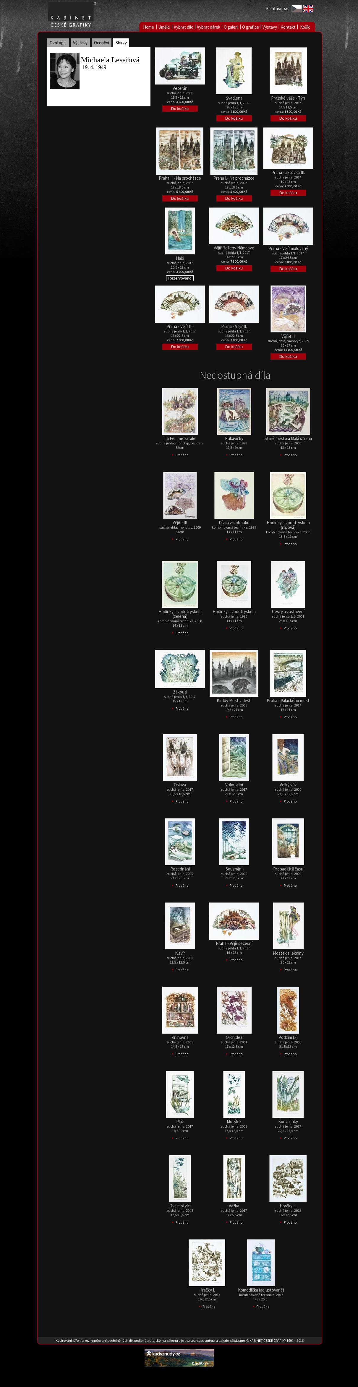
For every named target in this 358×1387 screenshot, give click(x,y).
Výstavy (270, 27)
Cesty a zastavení (288, 611)
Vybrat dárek (208, 27)
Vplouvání (234, 784)
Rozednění (180, 869)
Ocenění (101, 43)
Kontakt (288, 27)
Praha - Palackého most (288, 700)
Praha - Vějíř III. (179, 326)
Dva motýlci (180, 1206)
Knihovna (180, 1037)
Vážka (234, 1206)
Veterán (180, 88)
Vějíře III (180, 522)
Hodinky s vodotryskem (234, 611)
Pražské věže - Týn (288, 98)
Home (148, 27)
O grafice (250, 27)
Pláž (180, 1121)
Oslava (180, 784)
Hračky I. (207, 1290)
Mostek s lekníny (288, 953)
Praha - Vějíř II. (234, 326)
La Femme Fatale (179, 438)
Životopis (58, 43)
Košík (305, 27)
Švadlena (234, 98)
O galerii (231, 27)
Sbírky (121, 43)
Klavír (180, 953)
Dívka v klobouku (234, 522)
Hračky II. (288, 1206)
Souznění (234, 869)
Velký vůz (288, 784)
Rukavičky (234, 438)
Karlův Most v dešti (234, 700)
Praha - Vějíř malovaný (288, 248)
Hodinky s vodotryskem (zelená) (180, 614)
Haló (180, 258)
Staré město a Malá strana (288, 438)
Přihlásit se (277, 8)
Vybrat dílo (183, 27)
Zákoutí (180, 692)
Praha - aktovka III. (288, 172)
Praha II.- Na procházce (180, 178)
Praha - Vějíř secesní (234, 943)
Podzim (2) (288, 1037)
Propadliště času (288, 869)
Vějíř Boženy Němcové (234, 248)
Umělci (164, 27)
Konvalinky (288, 1121)
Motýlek (234, 1121)
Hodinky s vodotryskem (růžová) (288, 525)
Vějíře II (288, 336)
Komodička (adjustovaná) (261, 1290)
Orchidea (234, 1037)
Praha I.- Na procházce (234, 178)
